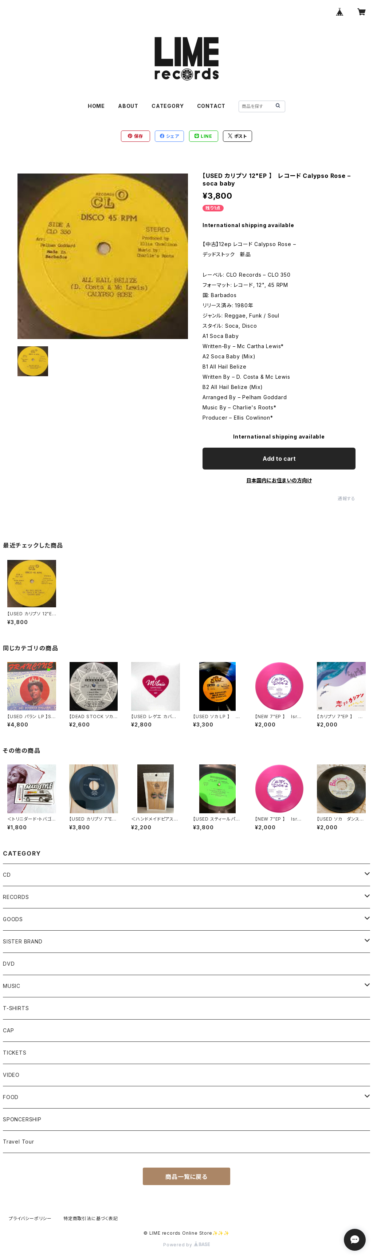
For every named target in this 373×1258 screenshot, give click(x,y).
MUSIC (11, 986)
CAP (8, 1030)
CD (7, 875)
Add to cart (279, 458)
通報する (347, 498)
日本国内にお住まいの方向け (279, 480)
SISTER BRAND (23, 941)
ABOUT (128, 106)
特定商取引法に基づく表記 (90, 1218)
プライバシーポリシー (30, 1218)
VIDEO (11, 1075)
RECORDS (16, 897)
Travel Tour (18, 1141)
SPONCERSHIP (22, 1119)
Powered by (186, 1244)
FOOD (11, 1097)
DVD (9, 964)
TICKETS (15, 1052)
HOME (96, 106)
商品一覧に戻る (186, 1176)
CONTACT (211, 106)
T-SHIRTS (16, 1008)
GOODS (13, 919)
